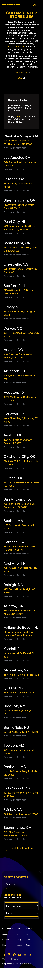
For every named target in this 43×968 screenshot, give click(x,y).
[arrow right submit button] (37, 904)
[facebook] (14, 954)
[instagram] (9, 954)
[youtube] (19, 954)
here (17, 116)
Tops (28, 945)
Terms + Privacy (10, 959)
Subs (28, 940)
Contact (5, 940)
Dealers (5, 934)
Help (4, 945)
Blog (19, 940)
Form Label (5, 888)
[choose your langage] (21, 913)
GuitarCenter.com (16, 46)
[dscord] (25, 954)
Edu (18, 934)
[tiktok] (30, 954)
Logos (19, 945)
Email (4, 901)
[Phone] (3, 954)
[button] (34, 5)
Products (30, 934)
